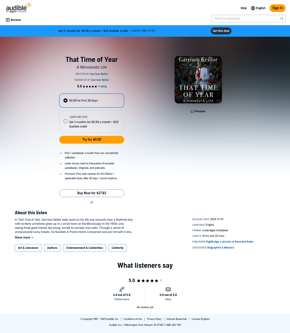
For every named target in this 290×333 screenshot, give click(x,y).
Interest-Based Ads (177, 319)
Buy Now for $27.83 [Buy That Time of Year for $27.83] (91, 193)
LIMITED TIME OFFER (106, 31)
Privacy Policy (154, 319)
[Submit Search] (282, 18)
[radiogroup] (91, 113)
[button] (91, 202)
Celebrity (118, 248)
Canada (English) (201, 319)
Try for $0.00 (91, 140)
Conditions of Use (133, 319)
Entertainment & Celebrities (84, 248)
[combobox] (249, 18)
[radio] (91, 100)
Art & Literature (28, 248)
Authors (52, 248)
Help (244, 8)
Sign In (277, 8)
